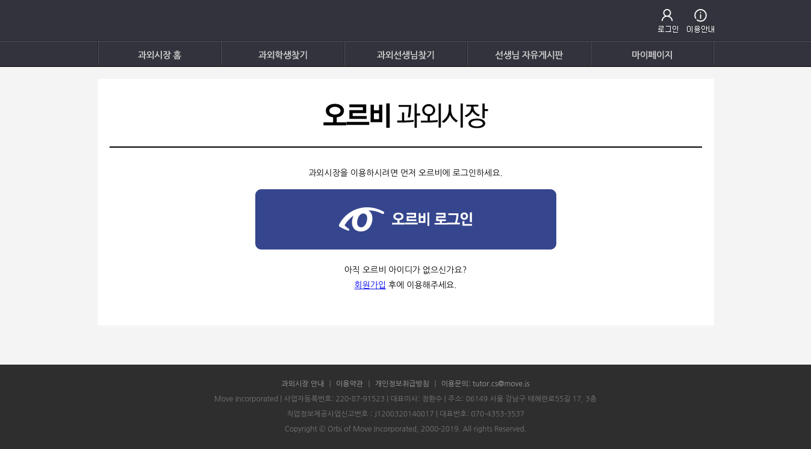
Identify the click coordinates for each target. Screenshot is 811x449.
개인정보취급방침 (402, 384)
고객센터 (700, 21)
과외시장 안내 (302, 384)
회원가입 (370, 285)
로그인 (668, 21)
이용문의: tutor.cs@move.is (485, 384)
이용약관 (349, 384)
